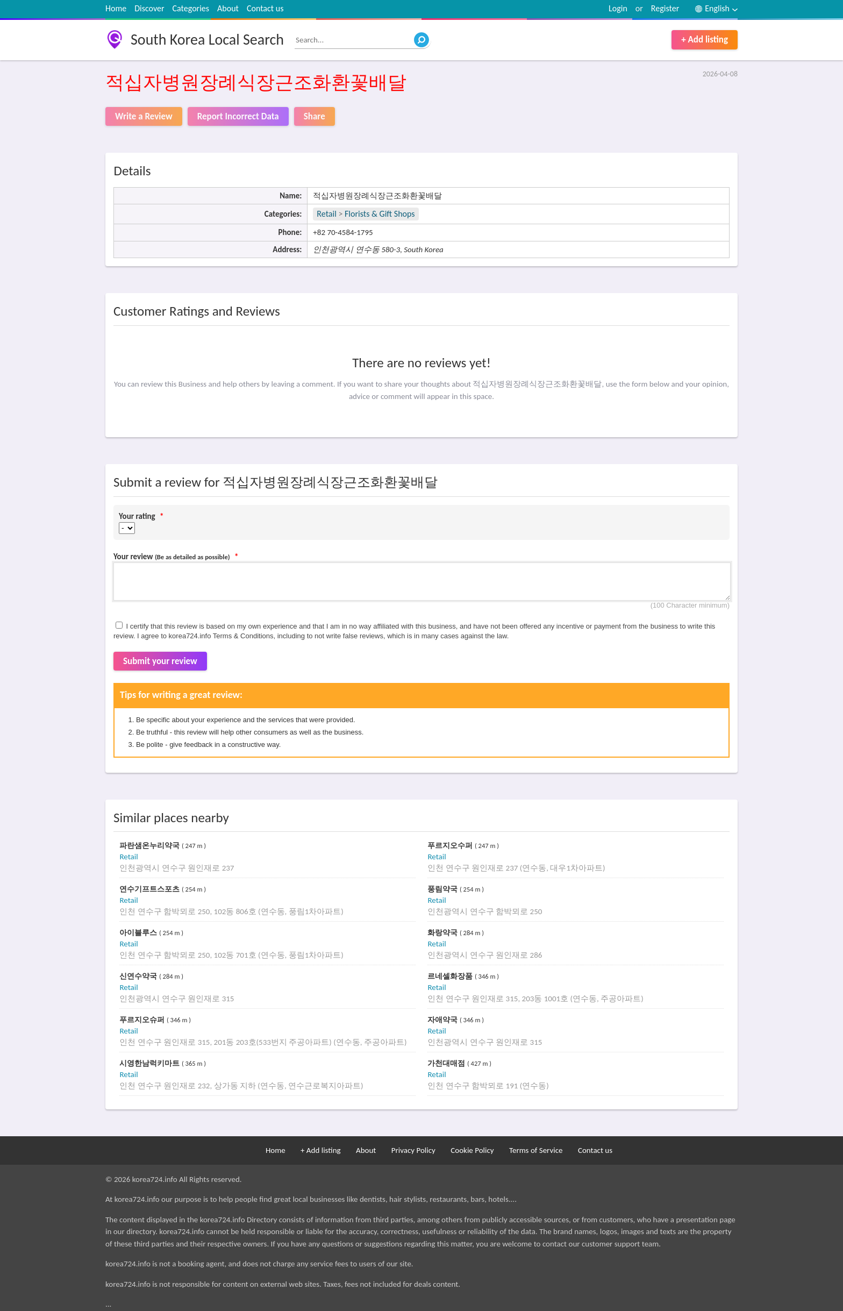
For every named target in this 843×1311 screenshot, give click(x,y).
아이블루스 (139, 933)
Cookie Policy (472, 1150)
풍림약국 (443, 889)
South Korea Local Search (207, 39)
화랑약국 (443, 933)
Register (665, 8)
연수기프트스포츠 (150, 889)
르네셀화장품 (451, 976)
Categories (191, 8)
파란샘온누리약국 (150, 846)
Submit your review (160, 661)
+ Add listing (704, 39)
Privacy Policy (413, 1150)
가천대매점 (447, 1063)
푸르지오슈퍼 (143, 1020)
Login (618, 8)
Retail (326, 214)
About (228, 8)
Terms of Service (536, 1150)
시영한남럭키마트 (150, 1063)
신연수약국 (139, 976)
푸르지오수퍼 (451, 846)
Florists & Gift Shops (380, 214)
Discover (149, 8)
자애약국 (443, 1020)
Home (115, 8)
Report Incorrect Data (238, 116)
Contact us (265, 8)
